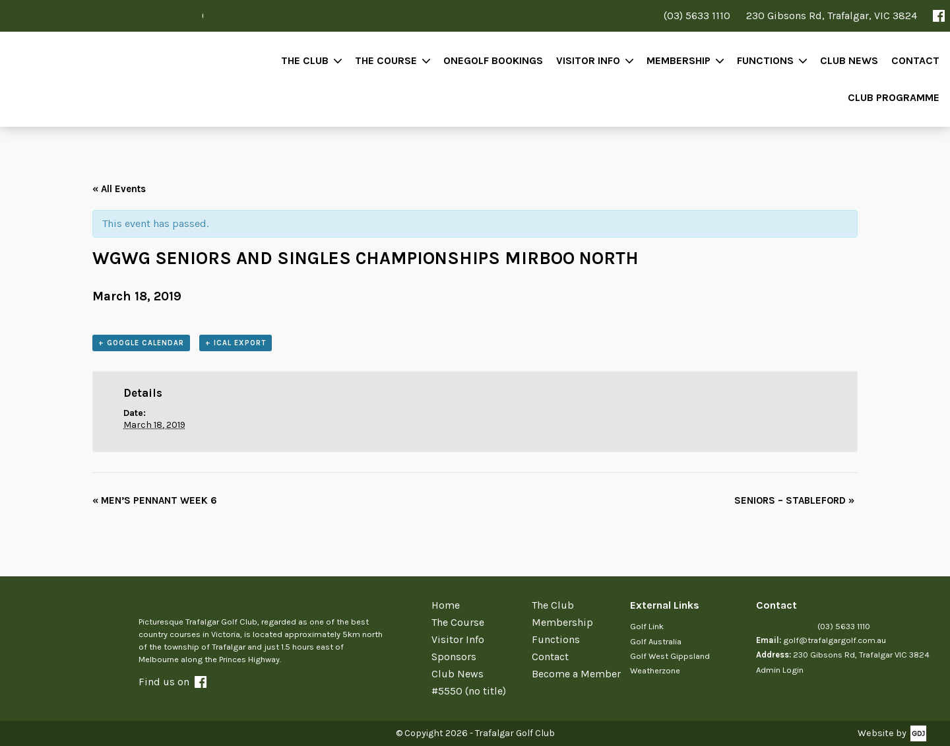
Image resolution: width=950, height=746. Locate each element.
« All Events (119, 189)
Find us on (172, 681)
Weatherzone (655, 670)
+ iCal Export (235, 343)
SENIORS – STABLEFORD (794, 500)
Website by (882, 733)
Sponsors (453, 656)
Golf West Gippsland (670, 656)
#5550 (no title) (468, 691)
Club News (849, 60)
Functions (765, 60)
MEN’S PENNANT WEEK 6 (154, 500)
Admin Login (780, 670)
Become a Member (576, 673)
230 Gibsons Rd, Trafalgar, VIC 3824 (831, 15)
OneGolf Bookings (493, 60)
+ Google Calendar (141, 343)
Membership (679, 60)
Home (445, 605)
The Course (386, 60)
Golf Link (647, 626)
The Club (305, 60)
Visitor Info (588, 60)
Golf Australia (655, 641)
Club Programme (893, 97)
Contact (915, 60)
